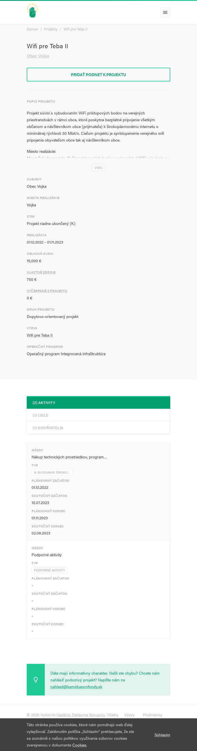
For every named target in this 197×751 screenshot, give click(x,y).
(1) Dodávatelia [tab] (48, 427)
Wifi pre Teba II (76, 29)
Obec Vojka (38, 55)
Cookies (79, 745)
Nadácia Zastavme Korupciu (81, 714)
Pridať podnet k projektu (98, 74)
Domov (32, 29)
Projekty (50, 29)
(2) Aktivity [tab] (44, 402)
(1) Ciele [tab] (40, 415)
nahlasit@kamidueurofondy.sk (76, 686)
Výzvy (129, 714)
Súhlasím (162, 734)
